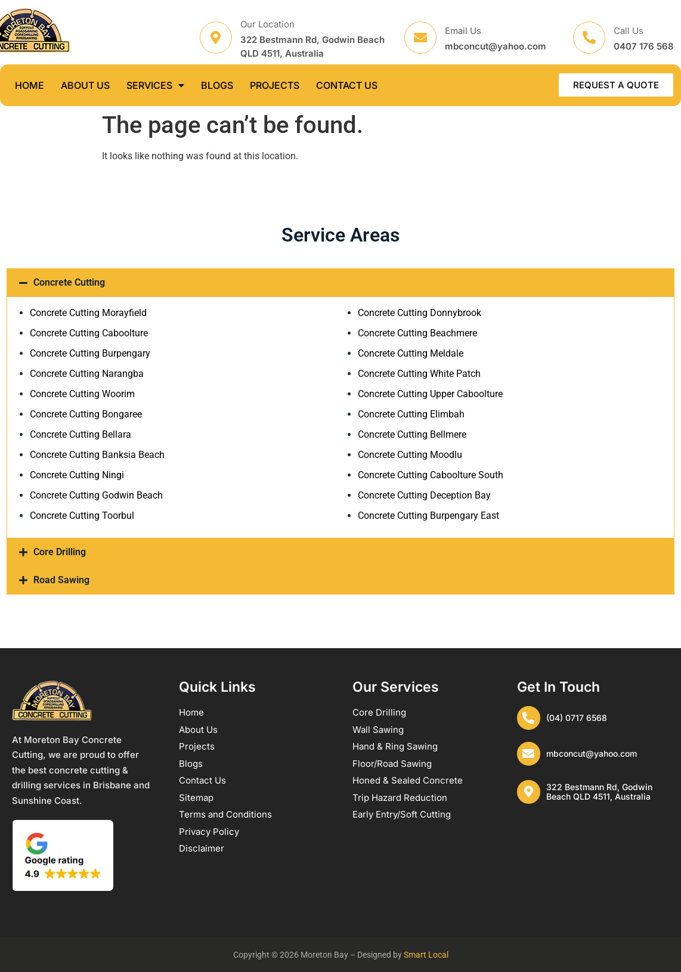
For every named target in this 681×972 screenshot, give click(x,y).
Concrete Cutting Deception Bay (424, 495)
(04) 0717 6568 (577, 718)
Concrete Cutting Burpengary (90, 353)
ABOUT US (85, 85)
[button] (340, 282)
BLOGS (217, 85)
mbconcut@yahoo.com (592, 753)
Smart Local (426, 954)
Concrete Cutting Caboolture (89, 333)
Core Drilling (59, 552)
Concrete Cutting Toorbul (82, 515)
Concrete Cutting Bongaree (86, 414)
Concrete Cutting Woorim (82, 394)
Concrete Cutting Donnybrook (419, 312)
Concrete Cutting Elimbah (411, 414)
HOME (29, 85)
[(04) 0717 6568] (529, 718)
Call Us (628, 30)
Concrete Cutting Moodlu (410, 454)
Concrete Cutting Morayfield (88, 312)
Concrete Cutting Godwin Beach (96, 495)
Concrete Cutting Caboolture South (430, 475)
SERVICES (155, 85)
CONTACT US (346, 85)
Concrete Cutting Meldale (410, 353)
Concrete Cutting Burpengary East (428, 515)
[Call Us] (589, 37)
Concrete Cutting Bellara (80, 434)
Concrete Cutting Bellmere (412, 434)
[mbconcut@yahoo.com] (529, 754)
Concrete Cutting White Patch (419, 373)
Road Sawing (61, 580)
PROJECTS (274, 85)
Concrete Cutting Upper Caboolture (430, 394)
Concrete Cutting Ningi (77, 475)
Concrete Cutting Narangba (87, 373)
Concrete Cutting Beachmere (417, 333)
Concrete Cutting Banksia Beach (97, 454)
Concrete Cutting (69, 282)
